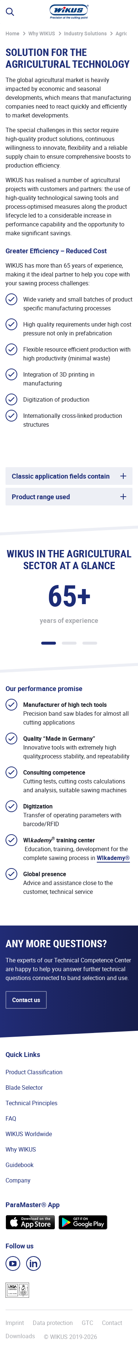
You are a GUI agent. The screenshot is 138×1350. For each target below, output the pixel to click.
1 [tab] (48, 643)
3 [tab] (89, 643)
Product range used (41, 496)
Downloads (20, 1336)
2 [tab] (69, 643)
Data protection (53, 1322)
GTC (87, 1322)
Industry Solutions (85, 33)
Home (13, 33)
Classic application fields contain (61, 476)
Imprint (15, 1322)
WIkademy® (113, 858)
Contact (112, 1322)
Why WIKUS (41, 33)
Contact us (26, 1000)
